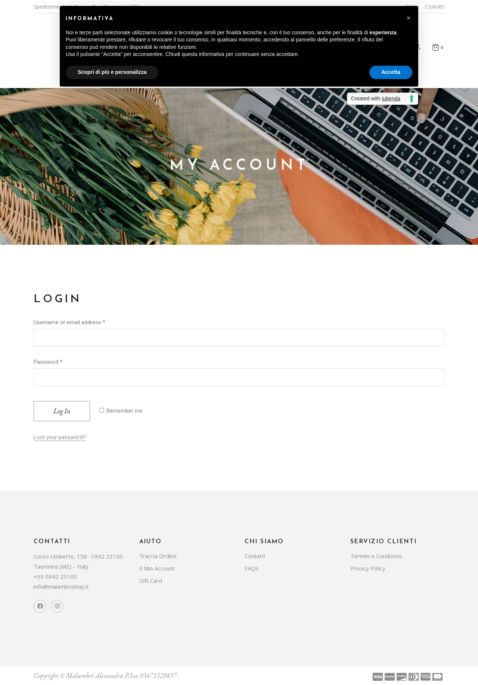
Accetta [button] (390, 72)
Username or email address (69, 322)
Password (48, 362)
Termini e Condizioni (376, 556)
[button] (409, 18)
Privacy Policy (367, 568)
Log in (61, 411)
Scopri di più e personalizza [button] (112, 72)
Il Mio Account (157, 568)
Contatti (434, 6)
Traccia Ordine (158, 556)
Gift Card (150, 580)
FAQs (251, 568)
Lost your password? (60, 437)
